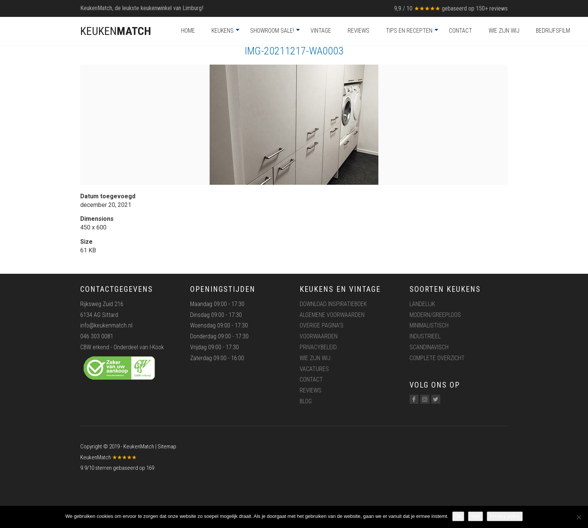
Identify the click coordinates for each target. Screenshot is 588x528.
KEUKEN (115, 31)
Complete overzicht (437, 358)
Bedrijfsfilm (553, 30)
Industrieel (425, 336)
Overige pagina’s (322, 325)
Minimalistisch (429, 325)
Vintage (320, 30)
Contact (460, 30)
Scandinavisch (429, 347)
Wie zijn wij (504, 30)
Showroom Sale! (272, 30)
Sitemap (167, 446)
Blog (306, 401)
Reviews (358, 30)
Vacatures (314, 369)
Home (188, 30)
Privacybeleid (318, 347)
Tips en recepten (409, 30)
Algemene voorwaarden (332, 314)
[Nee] (578, 517)
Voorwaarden (319, 336)
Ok (458, 516)
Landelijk (422, 304)
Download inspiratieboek (333, 304)
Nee (475, 516)
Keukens (223, 30)
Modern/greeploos (435, 314)
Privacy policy (504, 516)
